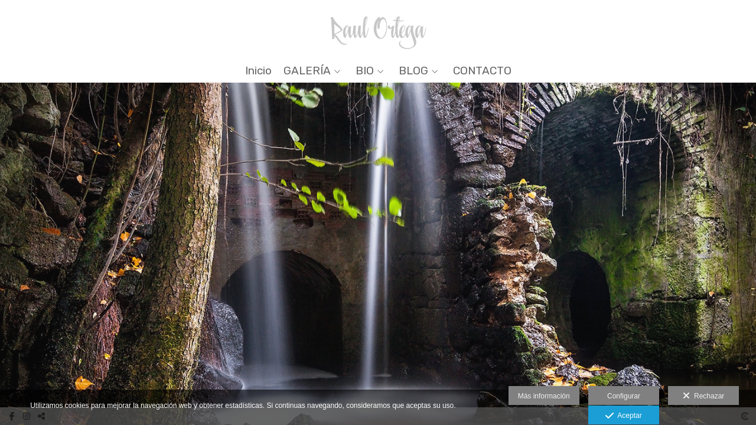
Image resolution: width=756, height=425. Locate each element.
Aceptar (623, 416)
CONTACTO (482, 71)
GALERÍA (307, 71)
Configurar (623, 396)
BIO (365, 71)
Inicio (258, 71)
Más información (544, 396)
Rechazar (703, 396)
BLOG (413, 71)
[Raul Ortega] (378, 28)
